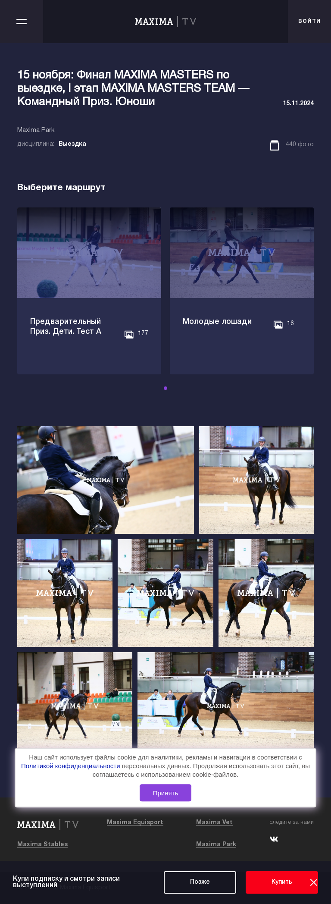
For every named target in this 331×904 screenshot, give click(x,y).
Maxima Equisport (135, 823)
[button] (165, 388)
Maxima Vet (214, 823)
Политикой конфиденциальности (71, 766)
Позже (200, 882)
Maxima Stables (42, 845)
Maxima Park (216, 845)
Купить (282, 882)
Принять (165, 793)
